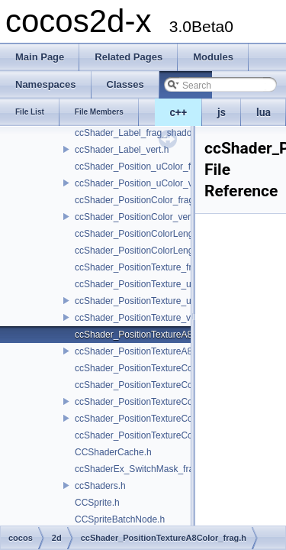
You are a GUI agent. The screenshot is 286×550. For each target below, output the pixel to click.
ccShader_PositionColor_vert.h (138, 217)
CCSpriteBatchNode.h (120, 519)
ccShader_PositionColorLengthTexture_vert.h (167, 250)
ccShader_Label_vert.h (122, 149)
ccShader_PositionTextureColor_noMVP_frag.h (170, 385)
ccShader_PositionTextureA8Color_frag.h (159, 334)
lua (263, 112)
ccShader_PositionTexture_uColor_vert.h (158, 301)
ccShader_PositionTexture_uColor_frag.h (158, 284)
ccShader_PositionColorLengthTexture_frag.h (167, 233)
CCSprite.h (97, 502)
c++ (179, 112)
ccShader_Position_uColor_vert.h (143, 183)
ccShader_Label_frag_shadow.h (140, 133)
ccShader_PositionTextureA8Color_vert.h (158, 351)
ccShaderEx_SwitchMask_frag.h (141, 469)
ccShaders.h (100, 485)
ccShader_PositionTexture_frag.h (142, 267)
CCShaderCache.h (113, 452)
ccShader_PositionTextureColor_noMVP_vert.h (170, 401)
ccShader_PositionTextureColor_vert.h (153, 418)
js (221, 112)
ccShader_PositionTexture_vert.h (142, 317)
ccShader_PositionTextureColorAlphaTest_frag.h (173, 435)
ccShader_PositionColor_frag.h (138, 200)
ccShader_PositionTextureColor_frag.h (153, 368)
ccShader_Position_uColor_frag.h (143, 166)
